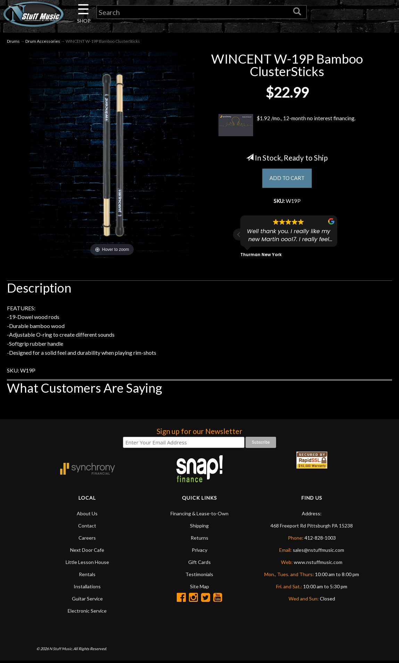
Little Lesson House (87, 564)
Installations (87, 588)
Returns (199, 540)
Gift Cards (199, 564)
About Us (87, 515)
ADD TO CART (287, 179)
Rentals (87, 576)
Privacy (199, 552)
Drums (13, 42)
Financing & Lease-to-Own (199, 515)
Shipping (199, 528)
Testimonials (199, 576)
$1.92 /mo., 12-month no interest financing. (287, 126)
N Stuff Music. (61, 650)
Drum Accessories (42, 42)
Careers (87, 540)
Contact (87, 528)
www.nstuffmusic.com (318, 564)
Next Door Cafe (87, 552)
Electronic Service (87, 613)
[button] (239, 236)
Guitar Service (87, 601)
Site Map (199, 588)
